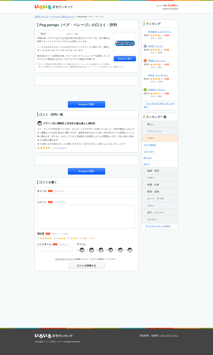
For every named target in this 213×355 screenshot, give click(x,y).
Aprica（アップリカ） (158, 75)
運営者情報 (144, 335)
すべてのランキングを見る (158, 226)
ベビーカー (149, 151)
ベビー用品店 (150, 145)
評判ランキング (41, 17)
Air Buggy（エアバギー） (160, 31)
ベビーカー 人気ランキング (62, 17)
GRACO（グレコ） (157, 89)
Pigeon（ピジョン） (157, 60)
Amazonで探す (125, 58)
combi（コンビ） (156, 46)
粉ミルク (148, 158)
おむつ (147, 164)
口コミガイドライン (64, 259)
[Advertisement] (86, 92)
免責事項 (155, 335)
